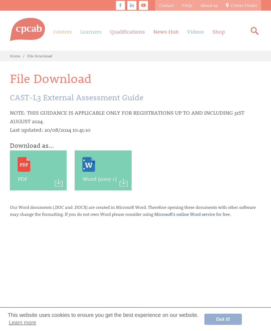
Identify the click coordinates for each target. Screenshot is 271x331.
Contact (166, 5)
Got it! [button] (223, 319)
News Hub (165, 31)
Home (15, 55)
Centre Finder (241, 5)
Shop (218, 31)
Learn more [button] (22, 322)
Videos (195, 31)
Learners (90, 31)
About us (209, 5)
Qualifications (127, 31)
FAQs (187, 5)
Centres (62, 31)
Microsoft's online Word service (184, 214)
